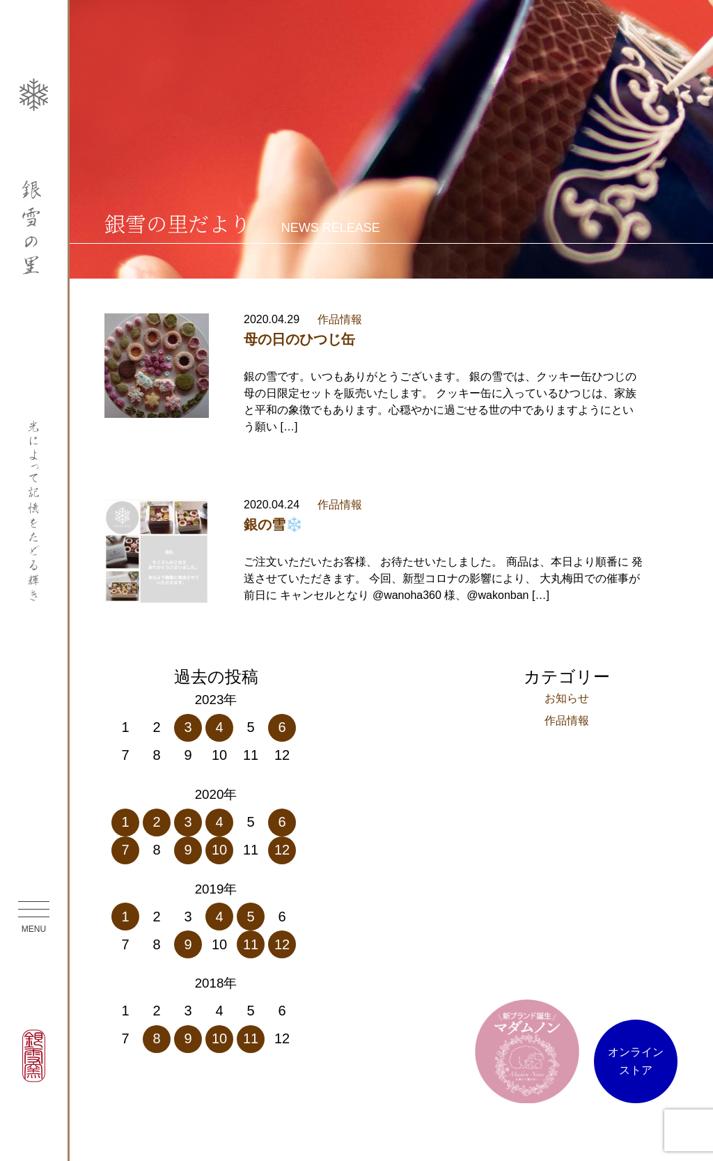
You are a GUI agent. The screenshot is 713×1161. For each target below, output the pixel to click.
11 (250, 944)
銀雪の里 (33, 227)
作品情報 (340, 319)
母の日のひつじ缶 (299, 339)
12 (282, 849)
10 (219, 849)
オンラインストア (636, 1061)
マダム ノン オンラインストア (527, 1051)
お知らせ (566, 698)
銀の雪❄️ (273, 524)
